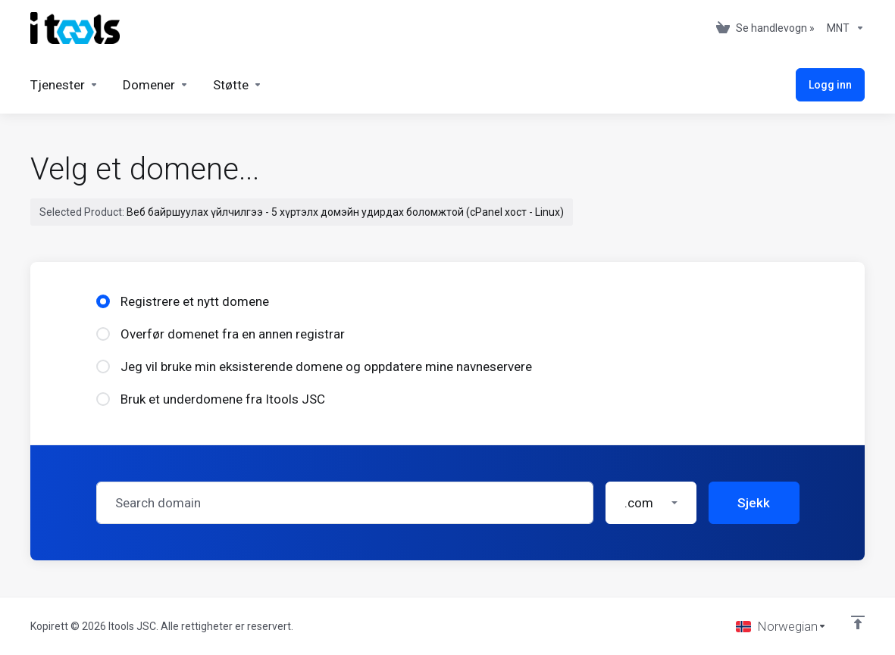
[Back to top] (858, 622)
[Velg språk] (781, 626)
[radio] (103, 301)
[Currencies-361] (843, 28)
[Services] (64, 85)
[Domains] (156, 85)
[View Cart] (765, 28)
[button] (651, 503)
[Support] (237, 85)
